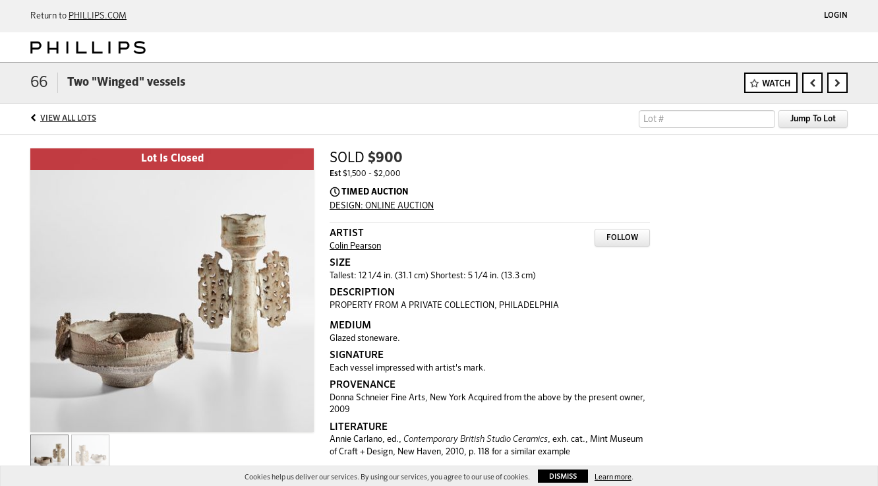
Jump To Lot (813, 119)
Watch (776, 84)
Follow (622, 238)
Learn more (613, 477)
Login (836, 16)
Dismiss (563, 476)
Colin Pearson (355, 246)
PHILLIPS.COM (98, 16)
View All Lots (68, 119)
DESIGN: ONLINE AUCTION (382, 206)
